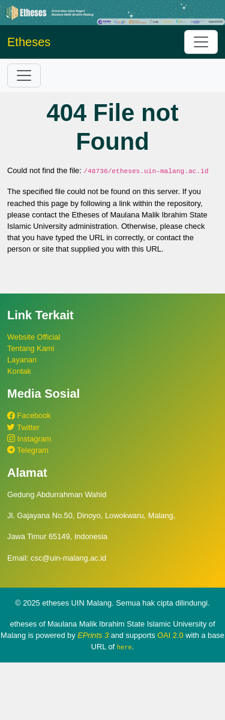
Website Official (33, 336)
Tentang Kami (30, 348)
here (124, 647)
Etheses (28, 42)
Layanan (22, 359)
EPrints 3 (93, 635)
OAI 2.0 (170, 635)
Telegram (28, 450)
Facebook (29, 415)
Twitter (23, 427)
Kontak (19, 371)
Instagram (29, 438)
